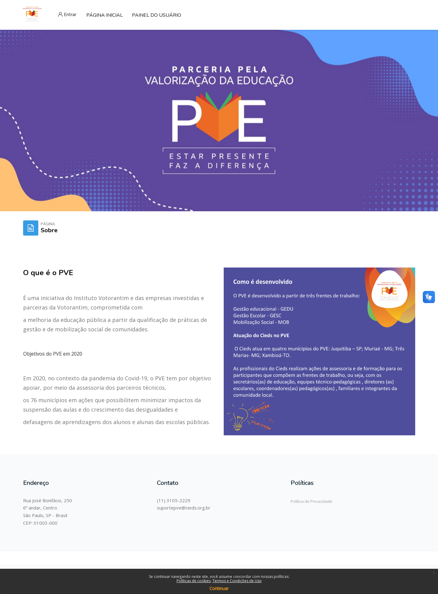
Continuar (219, 588)
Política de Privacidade (311, 501)
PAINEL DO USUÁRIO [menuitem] (156, 15)
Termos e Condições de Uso (237, 580)
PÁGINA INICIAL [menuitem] (104, 15)
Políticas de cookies (194, 580)
